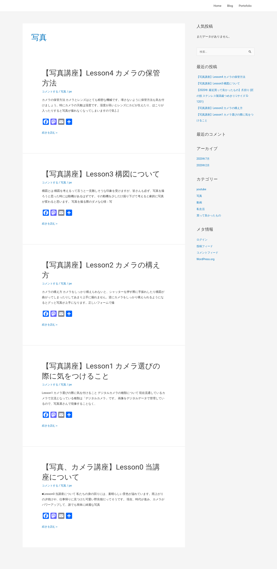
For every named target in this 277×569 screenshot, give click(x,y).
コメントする (50, 91)
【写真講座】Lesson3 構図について (220, 84)
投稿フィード (205, 246)
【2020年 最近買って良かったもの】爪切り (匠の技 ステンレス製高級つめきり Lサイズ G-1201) (225, 96)
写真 (65, 91)
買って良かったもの (210, 216)
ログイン (202, 240)
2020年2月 (204, 165)
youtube (202, 189)
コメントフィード (208, 253)
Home (217, 6)
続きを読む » (50, 132)
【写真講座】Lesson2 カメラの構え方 (221, 108)
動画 (199, 203)
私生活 (201, 209)
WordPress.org (206, 259)
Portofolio (245, 6)
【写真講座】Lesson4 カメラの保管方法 (223, 77)
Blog (230, 6)
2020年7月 (204, 159)
